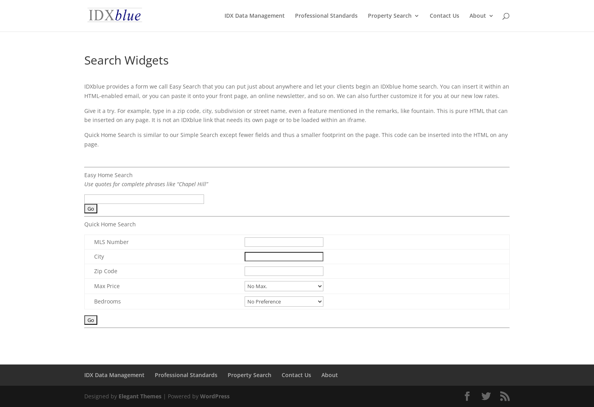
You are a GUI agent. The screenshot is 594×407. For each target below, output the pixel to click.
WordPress (215, 396)
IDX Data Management (255, 16)
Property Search (390, 16)
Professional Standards (326, 16)
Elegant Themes (140, 396)
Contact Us (444, 16)
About (478, 16)
